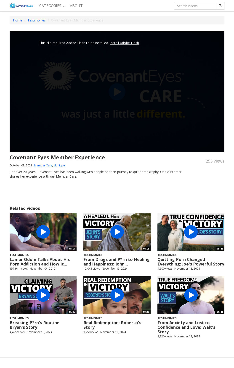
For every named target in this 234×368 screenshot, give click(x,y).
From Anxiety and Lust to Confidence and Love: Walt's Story (186, 327)
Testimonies (36, 20)
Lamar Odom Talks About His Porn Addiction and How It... (40, 262)
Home (17, 20)
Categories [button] (51, 5)
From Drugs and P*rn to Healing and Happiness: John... (116, 262)
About (76, 5)
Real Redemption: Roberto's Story (112, 325)
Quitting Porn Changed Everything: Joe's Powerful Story (190, 262)
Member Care (43, 165)
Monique (59, 165)
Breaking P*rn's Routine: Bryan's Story (35, 325)
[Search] (220, 6)
